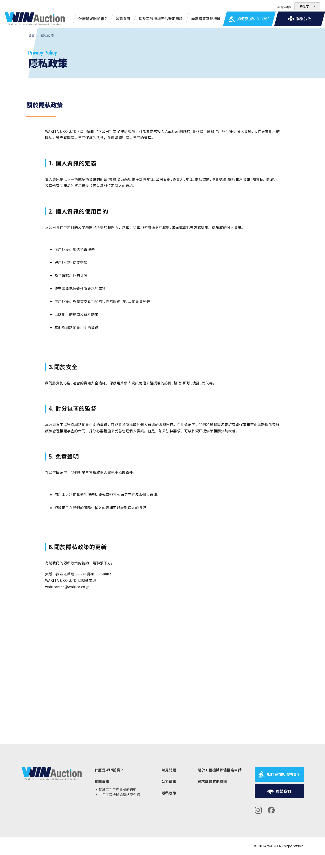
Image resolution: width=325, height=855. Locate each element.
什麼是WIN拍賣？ (92, 18)
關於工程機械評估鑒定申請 (161, 18)
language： (284, 6)
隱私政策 (47, 35)
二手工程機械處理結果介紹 (119, 794)
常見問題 (168, 770)
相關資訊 (102, 781)
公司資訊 (123, 18)
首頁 (31, 35)
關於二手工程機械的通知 (118, 789)
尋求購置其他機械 (206, 18)
